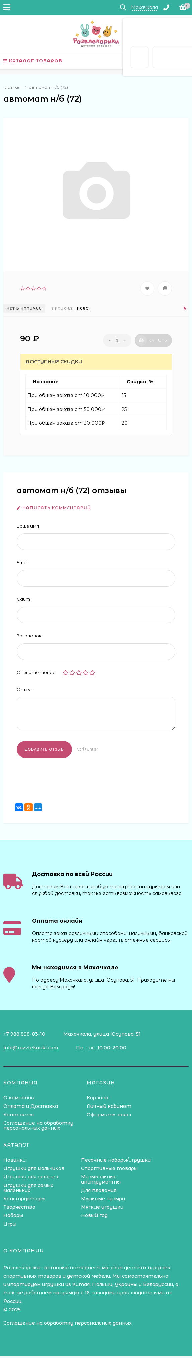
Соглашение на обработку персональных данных (38, 1125)
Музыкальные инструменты (101, 1179)
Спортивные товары (109, 1168)
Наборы (13, 1215)
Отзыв (25, 689)
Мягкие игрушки (102, 1207)
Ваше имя (28, 526)
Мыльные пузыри (103, 1199)
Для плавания (98, 1190)
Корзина (97, 1098)
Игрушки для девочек (30, 1177)
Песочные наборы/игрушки (116, 1160)
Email (23, 562)
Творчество (19, 1207)
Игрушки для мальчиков (33, 1168)
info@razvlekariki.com (30, 1048)
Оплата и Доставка (30, 1106)
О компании (18, 1098)
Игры (9, 1224)
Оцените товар (36, 672)
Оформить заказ (109, 1115)
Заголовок (29, 635)
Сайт (23, 599)
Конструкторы (24, 1199)
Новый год (94, 1215)
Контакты (18, 1115)
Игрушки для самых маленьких (28, 1187)
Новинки (14, 1160)
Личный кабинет (109, 1106)
